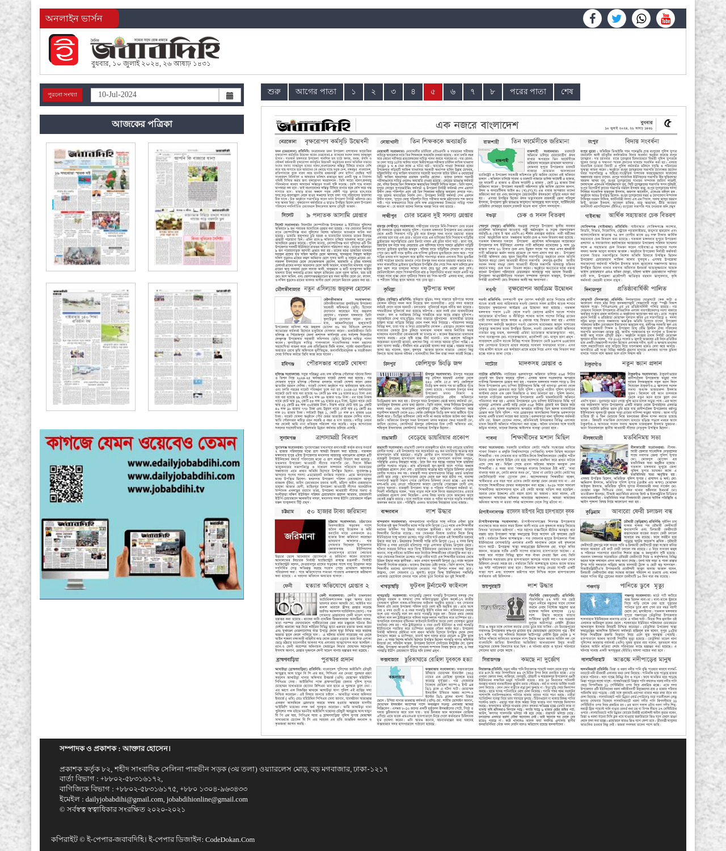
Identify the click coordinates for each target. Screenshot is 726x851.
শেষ (567, 91)
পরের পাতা (528, 91)
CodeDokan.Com (230, 840)
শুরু (274, 91)
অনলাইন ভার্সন (74, 18)
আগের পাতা (316, 91)
